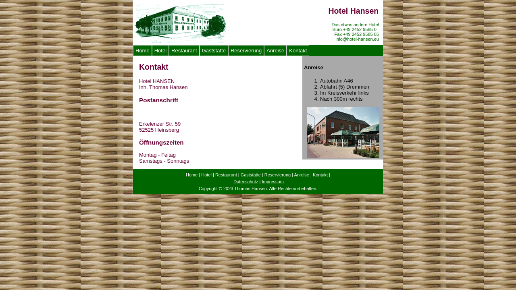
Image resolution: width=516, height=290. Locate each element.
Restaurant (184, 51)
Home (142, 51)
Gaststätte (214, 51)
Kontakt (298, 51)
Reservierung (246, 51)
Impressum (272, 181)
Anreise (275, 51)
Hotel (160, 51)
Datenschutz (245, 181)
